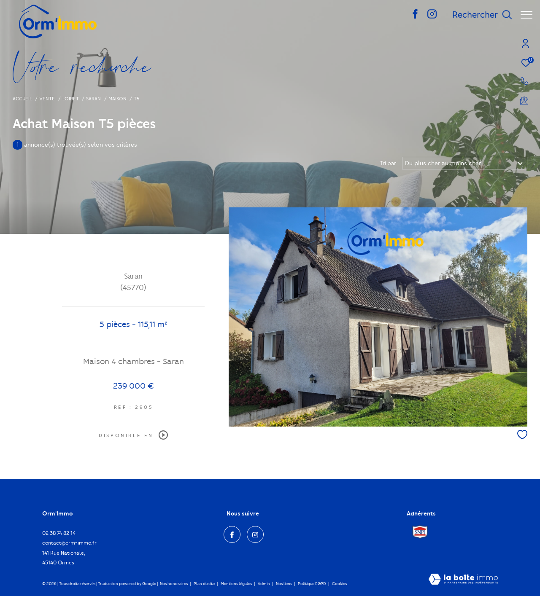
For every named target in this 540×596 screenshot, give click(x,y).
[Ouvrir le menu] (526, 15)
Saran (93, 99)
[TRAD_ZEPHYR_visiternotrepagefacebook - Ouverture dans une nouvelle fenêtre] (411, 16)
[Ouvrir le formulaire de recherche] (478, 15)
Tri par (388, 163)
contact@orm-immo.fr (69, 543)
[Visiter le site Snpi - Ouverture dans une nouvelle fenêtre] (420, 532)
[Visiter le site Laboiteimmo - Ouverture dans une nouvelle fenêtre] (463, 580)
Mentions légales (237, 583)
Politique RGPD (312, 583)
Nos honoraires (174, 583)
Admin (264, 583)
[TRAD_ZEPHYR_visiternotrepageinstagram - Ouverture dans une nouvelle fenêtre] (427, 16)
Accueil (22, 99)
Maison (117, 99)
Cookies (339, 583)
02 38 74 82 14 (59, 533)
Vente (47, 99)
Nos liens (284, 583)
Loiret (70, 99)
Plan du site (205, 583)
